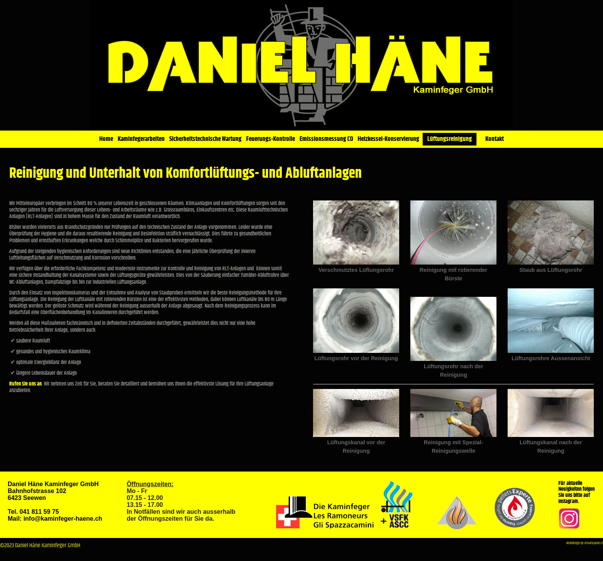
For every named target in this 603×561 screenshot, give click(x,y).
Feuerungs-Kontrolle (270, 139)
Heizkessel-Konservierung (388, 139)
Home (106, 139)
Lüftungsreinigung (449, 139)
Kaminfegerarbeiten (141, 139)
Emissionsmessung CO (326, 139)
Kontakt (494, 139)
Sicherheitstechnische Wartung (205, 139)
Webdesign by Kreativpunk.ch (584, 543)
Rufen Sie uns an (25, 384)
